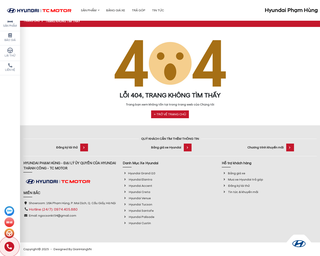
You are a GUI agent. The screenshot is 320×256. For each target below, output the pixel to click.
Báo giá (10, 37)
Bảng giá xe (233, 173)
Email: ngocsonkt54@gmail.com (52, 215)
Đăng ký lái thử (72, 147)
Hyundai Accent (137, 186)
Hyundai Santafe (138, 211)
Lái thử (10, 52)
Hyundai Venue (137, 198)
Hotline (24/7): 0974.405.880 (53, 209)
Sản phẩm (10, 23)
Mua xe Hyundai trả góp (242, 179)
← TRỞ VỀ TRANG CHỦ (170, 114)
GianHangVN (82, 249)
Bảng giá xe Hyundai (171, 147)
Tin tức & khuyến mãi (240, 192)
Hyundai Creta (136, 192)
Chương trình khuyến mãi (270, 147)
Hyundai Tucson (137, 204)
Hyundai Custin (137, 223)
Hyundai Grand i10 (139, 173)
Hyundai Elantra (137, 179)
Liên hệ (10, 67)
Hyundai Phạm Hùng (291, 7)
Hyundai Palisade (138, 217)
